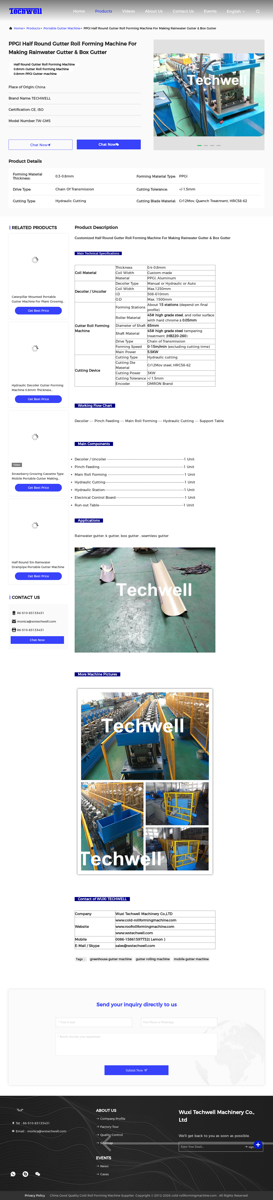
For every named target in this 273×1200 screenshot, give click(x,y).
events (210, 11)
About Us (154, 11)
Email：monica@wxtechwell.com (39, 1131)
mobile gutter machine (191, 959)
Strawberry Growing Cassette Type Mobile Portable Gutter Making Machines (38, 478)
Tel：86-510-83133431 (31, 1123)
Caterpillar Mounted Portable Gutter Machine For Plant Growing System (37, 301)
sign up (250, 1147)
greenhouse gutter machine (111, 959)
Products (103, 11)
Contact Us (183, 11)
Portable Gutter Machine (62, 28)
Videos (128, 11)
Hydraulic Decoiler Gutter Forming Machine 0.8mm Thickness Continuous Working (37, 390)
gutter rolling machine (153, 959)
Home (79, 11)
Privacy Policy (35, 1195)
